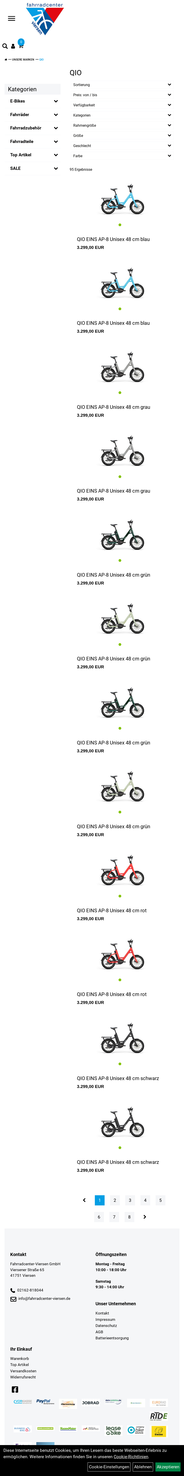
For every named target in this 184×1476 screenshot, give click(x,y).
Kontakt (102, 1313)
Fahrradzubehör (25, 128)
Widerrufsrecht (23, 1377)
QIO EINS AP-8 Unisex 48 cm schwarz (118, 1078)
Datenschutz (106, 1325)
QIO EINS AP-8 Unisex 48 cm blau (113, 239)
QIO (41, 59)
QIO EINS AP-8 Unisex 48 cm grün (113, 575)
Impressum (105, 1319)
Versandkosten (23, 1371)
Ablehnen (143, 1466)
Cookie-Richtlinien (131, 1456)
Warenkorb (19, 1358)
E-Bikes (17, 101)
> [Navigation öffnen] (10, 19)
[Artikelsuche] (5, 47)
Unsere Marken (23, 59)
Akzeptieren (168, 1466)
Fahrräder (19, 114)
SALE (15, 168)
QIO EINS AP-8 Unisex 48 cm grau (113, 407)
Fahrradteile (21, 141)
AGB (99, 1332)
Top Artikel (20, 154)
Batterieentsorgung (112, 1338)
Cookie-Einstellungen (109, 1466)
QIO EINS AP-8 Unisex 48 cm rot (112, 910)
